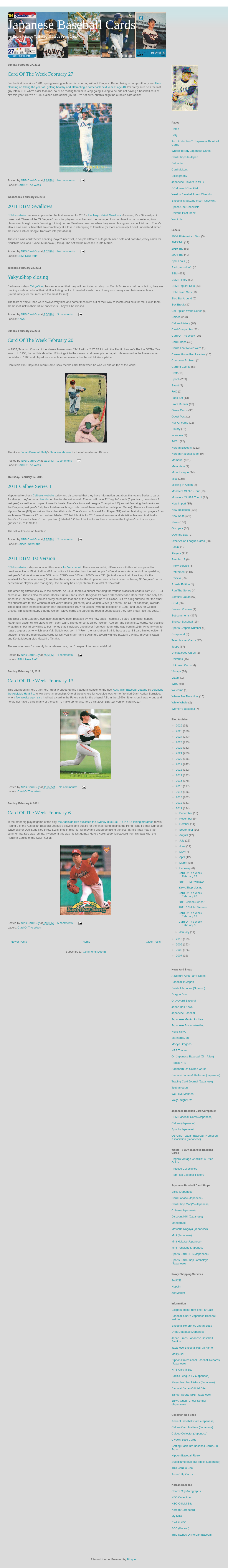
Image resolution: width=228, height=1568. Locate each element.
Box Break (178, 304)
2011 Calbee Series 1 (29, 486)
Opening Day (180, 534)
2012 (179, 802)
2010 (179, 939)
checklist (44, 499)
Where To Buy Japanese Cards (191, 150)
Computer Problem (183, 360)
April (182, 857)
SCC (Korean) (180, 1528)
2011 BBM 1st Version (31, 558)
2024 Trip (177, 254)
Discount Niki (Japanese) (187, 1216)
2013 (179, 797)
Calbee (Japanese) (183, 1123)
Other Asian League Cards (188, 541)
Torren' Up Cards (182, 1474)
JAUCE (176, 1280)
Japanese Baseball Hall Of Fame (192, 1347)
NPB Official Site (182, 1369)
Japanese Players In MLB (188, 182)
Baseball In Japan (183, 982)
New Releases (181, 509)
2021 (179, 753)
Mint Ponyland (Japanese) (188, 1247)
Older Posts (153, 941)
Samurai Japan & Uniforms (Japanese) (196, 1075)
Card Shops (179, 342)
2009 (179, 944)
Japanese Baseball (183, 1013)
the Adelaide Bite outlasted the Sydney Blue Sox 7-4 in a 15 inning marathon (106, 821)
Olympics (177, 528)
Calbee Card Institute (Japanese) (192, 1427)
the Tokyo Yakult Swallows (104, 215)
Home (86, 941)
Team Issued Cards (184, 640)
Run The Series (181, 590)
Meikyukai (178, 1354)
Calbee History (181, 323)
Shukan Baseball (182, 621)
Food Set (177, 397)
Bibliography (179, 175)
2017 (179, 775)
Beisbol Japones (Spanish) (188, 988)
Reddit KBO (179, 1522)
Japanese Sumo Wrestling (188, 1025)
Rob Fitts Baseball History (188, 1174)
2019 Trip (177, 248)
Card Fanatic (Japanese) (187, 1198)
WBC (175, 683)
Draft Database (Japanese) (188, 1331)
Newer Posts (19, 941)
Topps (175, 646)
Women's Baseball (183, 708)
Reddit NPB (179, 1062)
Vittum (176, 677)
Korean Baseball (182, 447)
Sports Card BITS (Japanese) (190, 1254)
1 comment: (65, 460)
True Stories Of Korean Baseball (192, 1534)
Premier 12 (178, 559)
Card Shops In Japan (185, 157)
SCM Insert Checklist (185, 188)
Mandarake (179, 1222)
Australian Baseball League (130, 689)
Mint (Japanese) (182, 1235)
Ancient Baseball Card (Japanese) (193, 1421)
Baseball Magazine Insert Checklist (193, 200)
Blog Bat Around (182, 298)
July (182, 840)
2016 (179, 780)
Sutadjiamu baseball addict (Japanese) (196, 1461)
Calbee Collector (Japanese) (189, 1433)
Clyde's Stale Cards (184, 1439)
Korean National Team (185, 453)
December (186, 813)
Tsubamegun (180, 1087)
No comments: (66, 180)
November (186, 818)
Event (175, 385)
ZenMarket (178, 1292)
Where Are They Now (185, 696)
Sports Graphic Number (186, 628)
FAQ (174, 135)
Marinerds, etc (180, 1037)
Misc (174, 478)
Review (176, 578)
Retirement (178, 572)
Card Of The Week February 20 (40, 340)
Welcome (177, 690)
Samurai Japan (181, 596)
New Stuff (31, 255)
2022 (179, 747)
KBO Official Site (182, 1503)
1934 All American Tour (186, 236)
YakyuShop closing (28, 277)
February (185, 868)
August (184, 835)
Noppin (176, 1286)
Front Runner (180, 404)
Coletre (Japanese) (184, 1210)
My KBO (177, 1516)
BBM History (179, 279)
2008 (179, 950)
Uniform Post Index (184, 213)
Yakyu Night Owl (182, 1100)
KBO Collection (181, 1497)
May (182, 851)
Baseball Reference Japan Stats (192, 1325)
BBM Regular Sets (183, 285)
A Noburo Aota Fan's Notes (188, 975)
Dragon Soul (179, 994)
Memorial (177, 460)
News (21, 319)
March (183, 862)
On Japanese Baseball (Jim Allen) (193, 1056)
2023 (179, 742)
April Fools (178, 261)
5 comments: (65, 923)
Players (176, 553)
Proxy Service (180, 565)
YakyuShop (37, 286)
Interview (177, 435)
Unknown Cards (182, 665)
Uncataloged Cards (184, 652)
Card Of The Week (29, 185)
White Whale (180, 702)
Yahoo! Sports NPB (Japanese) (191, 1394)
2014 (179, 791)
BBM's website (17, 215)
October (184, 824)
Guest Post (178, 416)
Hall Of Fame (180, 422)
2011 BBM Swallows (30, 206)
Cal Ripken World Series (187, 310)
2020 (179, 758)
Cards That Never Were (186, 348)
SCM (175, 603)
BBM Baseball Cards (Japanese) (192, 1117)
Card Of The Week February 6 (39, 812)
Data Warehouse (60, 452)
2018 (179, 769)
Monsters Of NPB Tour (186, 491)
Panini (175, 547)
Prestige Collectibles (184, 1168)
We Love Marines (182, 1093)
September (186, 829)
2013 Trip (177, 242)
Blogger (132, 1559)
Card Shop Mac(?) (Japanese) (191, 1204)
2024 (179, 736)
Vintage (176, 671)
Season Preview (182, 609)
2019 (179, 764)
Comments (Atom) (94, 951)
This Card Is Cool (182, 1467)
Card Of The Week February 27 (40, 74)
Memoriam (178, 466)
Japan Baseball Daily (34, 452)
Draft (175, 373)
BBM (21, 255)
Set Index (177, 163)
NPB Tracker (180, 1050)
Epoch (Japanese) (183, 1129)
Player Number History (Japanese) (193, 1382)
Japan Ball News (182, 1007)
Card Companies (182, 329)
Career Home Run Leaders (188, 354)
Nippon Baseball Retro (186, 1455)
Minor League (180, 472)
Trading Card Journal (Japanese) (192, 1081)
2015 (179, 786)
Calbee (22, 544)
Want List (177, 219)
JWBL (175, 441)
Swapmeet (178, 634)
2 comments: (65, 539)
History (176, 429)
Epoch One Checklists (185, 207)
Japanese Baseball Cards (72, 24)
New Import (179, 503)
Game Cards (180, 410)
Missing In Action (182, 484)
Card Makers (180, 169)
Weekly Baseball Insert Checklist (192, 194)
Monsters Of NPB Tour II (187, 497)
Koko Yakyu (179, 1031)
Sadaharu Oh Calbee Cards (189, 1068)
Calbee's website (43, 495)
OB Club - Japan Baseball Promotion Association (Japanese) (195, 1137)
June (182, 846)
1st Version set (72, 567)
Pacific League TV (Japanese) (190, 1376)
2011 (179, 808)
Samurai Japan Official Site (189, 1388)
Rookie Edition (181, 584)
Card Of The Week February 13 (40, 680)
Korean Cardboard (183, 1509)
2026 (179, 725)
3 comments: (65, 314)
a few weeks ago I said (27, 697)
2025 (179, 731)
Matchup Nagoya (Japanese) (190, 1229)
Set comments (181, 615)
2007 (179, 955)
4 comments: (65, 654)
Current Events (181, 366)
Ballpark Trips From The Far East (192, 1309)
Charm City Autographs (186, 1491)
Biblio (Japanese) (182, 1191)
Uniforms (177, 659)
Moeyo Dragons (182, 1044)
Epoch (176, 379)
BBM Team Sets (182, 292)
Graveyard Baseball (184, 1000)
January (184, 932)
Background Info (182, 267)
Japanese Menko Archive (187, 1019)
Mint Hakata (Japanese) (187, 1241)
